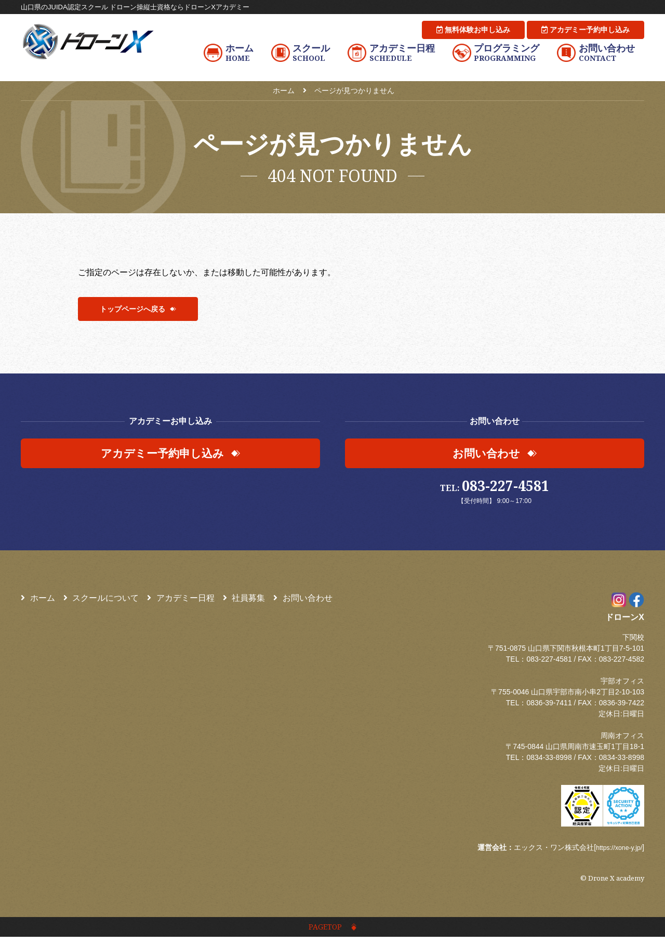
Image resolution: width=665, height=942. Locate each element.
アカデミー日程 (181, 601)
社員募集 (244, 601)
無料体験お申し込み (473, 29)
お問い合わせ (302, 601)
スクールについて (101, 601)
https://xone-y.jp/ (615, 850)
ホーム (38, 601)
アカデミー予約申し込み (585, 29)
